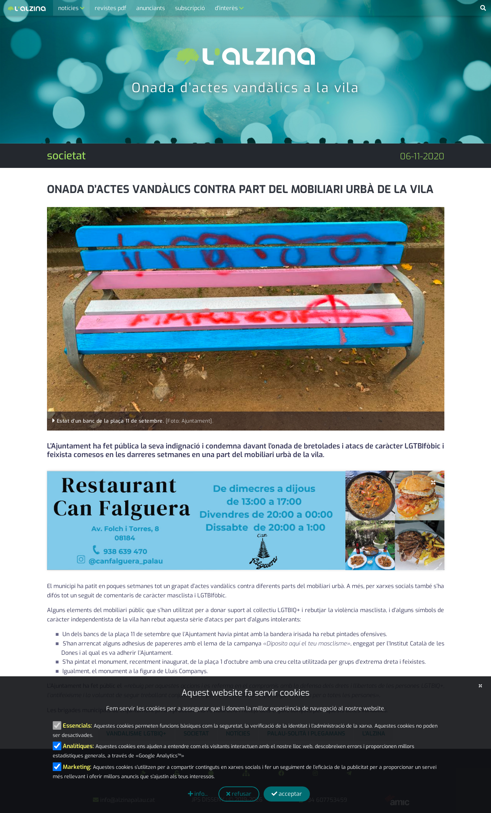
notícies (69, 8)
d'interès (227, 8)
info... (198, 794)
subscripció (190, 8)
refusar (238, 794)
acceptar (287, 794)
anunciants (150, 8)
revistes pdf (110, 8)
